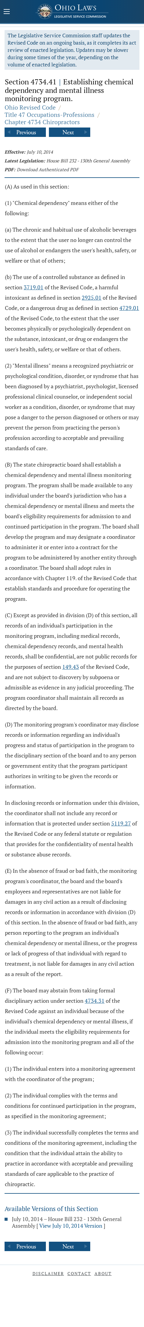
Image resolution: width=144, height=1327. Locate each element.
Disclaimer (48, 1273)
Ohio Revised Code (30, 107)
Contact (79, 1273)
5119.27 (121, 823)
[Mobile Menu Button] (7, 12)
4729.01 (129, 307)
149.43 (70, 666)
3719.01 (33, 287)
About (103, 1273)
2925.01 (91, 297)
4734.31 (95, 1000)
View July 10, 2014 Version (70, 1225)
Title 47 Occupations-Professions (49, 115)
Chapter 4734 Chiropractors (42, 122)
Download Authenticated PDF (47, 169)
